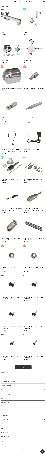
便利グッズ (3, 428)
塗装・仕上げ (4, 424)
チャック (3, 389)
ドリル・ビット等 (4, 419)
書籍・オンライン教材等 (6, 402)
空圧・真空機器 (4, 415)
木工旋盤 (3, 377)
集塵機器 (3, 411)
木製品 (2, 441)
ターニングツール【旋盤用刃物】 (8, 381)
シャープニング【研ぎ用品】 (7, 385)
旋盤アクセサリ (4, 398)
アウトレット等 (4, 432)
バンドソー (3, 406)
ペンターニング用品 (5, 394)
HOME (2, 6)
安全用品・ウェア (5, 436)
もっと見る (23, 367)
